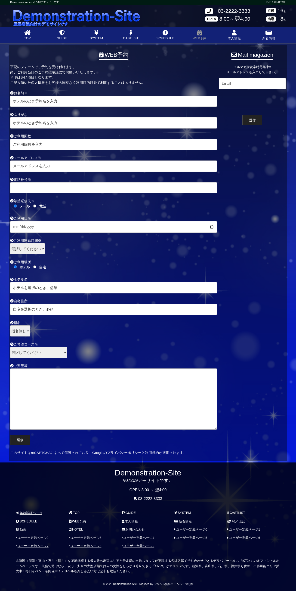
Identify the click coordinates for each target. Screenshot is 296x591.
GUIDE (62, 35)
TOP (27, 35)
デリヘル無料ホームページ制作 (173, 583)
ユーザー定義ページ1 (243, 529)
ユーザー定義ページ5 (190, 537)
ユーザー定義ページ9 (138, 546)
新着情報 (268, 35)
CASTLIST (131, 35)
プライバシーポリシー (124, 453)
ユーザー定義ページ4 (138, 537)
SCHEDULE (165, 35)
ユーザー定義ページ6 (243, 537)
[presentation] (252, 101)
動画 (21, 529)
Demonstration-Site (45, 12)
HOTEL (76, 529)
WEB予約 (279, 1)
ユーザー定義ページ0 (190, 529)
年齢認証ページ (29, 513)
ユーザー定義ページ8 (85, 546)
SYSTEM (96, 35)
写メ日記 (236, 521)
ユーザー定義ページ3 (85, 537)
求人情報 (234, 35)
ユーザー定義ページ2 (32, 537)
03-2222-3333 (234, 11)
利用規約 (152, 453)
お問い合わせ (133, 529)
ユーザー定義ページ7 (32, 546)
